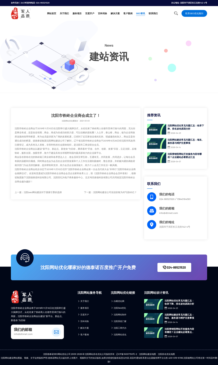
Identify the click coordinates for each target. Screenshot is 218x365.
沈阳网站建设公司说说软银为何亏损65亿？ (115, 192)
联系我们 (153, 13)
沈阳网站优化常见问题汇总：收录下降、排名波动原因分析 (186, 127)
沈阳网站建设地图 (147, 354)
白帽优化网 (117, 301)
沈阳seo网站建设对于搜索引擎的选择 (43, 192)
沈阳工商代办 (118, 328)
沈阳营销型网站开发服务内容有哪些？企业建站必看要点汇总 (185, 155)
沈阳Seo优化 (118, 308)
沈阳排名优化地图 (166, 354)
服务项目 (77, 13)
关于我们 (64, 13)
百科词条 (102, 13)
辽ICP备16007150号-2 (126, 354)
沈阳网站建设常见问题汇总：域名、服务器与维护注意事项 (186, 141)
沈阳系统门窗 (118, 321)
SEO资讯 (140, 13)
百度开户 (89, 13)
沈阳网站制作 (118, 314)
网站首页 (51, 13)
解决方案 (115, 13)
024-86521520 (174, 267)
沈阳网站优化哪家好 (70, 121)
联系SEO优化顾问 (194, 13)
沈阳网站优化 (118, 334)
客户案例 (127, 13)
